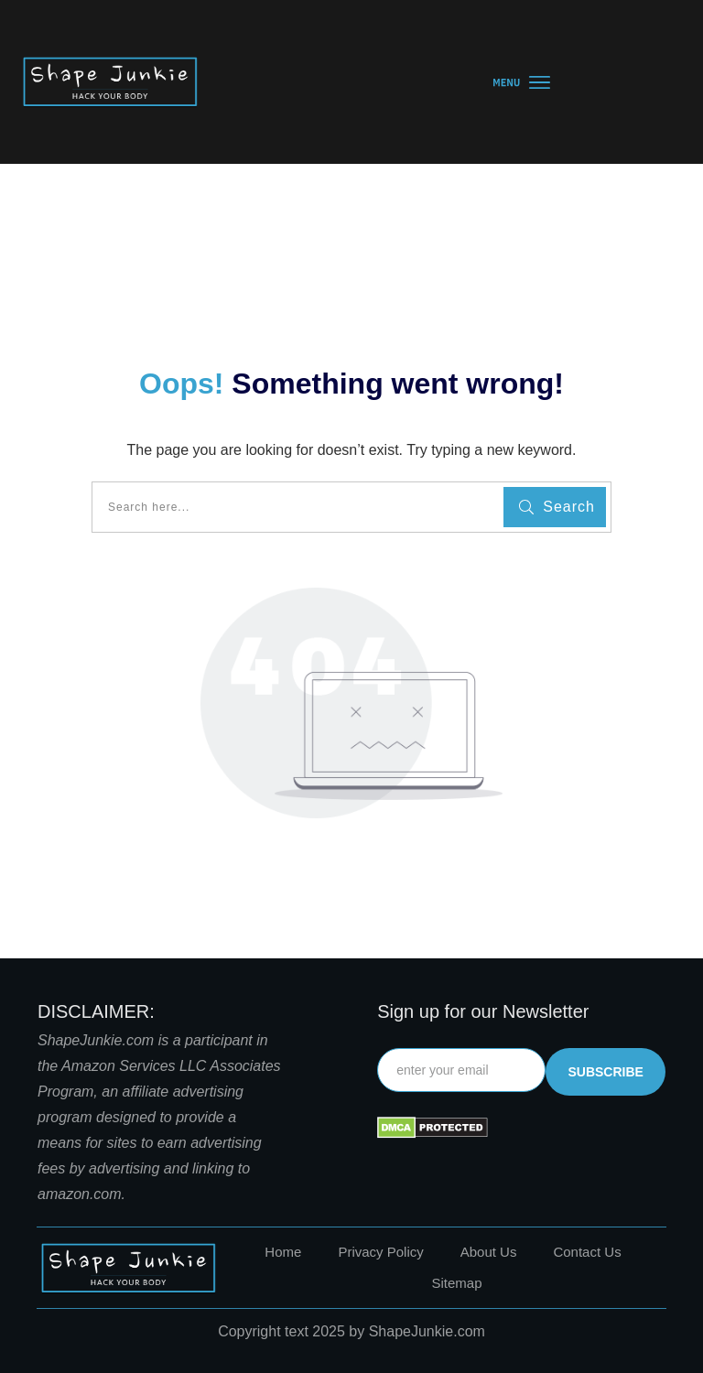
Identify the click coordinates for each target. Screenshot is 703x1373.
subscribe (605, 1072)
